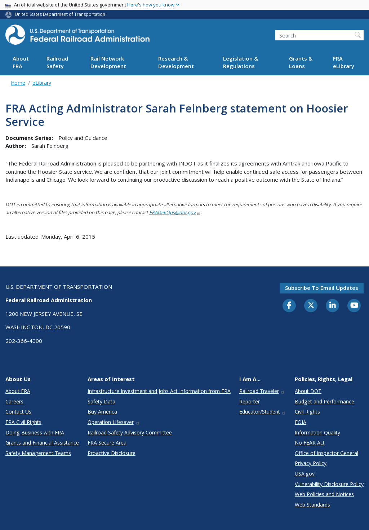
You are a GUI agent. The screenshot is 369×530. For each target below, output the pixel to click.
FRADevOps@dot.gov (175, 212)
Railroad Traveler (262, 391)
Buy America (102, 411)
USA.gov (305, 473)
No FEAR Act (310, 442)
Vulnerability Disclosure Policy (329, 484)
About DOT (308, 391)
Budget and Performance (324, 401)
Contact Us (18, 411)
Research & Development (176, 62)
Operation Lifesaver (114, 422)
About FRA (21, 62)
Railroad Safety (57, 62)
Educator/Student (262, 411)
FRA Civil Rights (23, 422)
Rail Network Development (108, 62)
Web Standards (312, 504)
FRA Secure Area (107, 442)
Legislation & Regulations (240, 62)
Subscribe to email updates (321, 287)
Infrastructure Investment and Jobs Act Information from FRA (159, 391)
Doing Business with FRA (34, 432)
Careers (14, 401)
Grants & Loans (300, 62)
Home (18, 82)
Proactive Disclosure (111, 453)
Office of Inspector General (326, 453)
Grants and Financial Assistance (42, 442)
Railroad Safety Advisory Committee (130, 432)
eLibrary (41, 82)
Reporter (249, 401)
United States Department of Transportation (60, 14)
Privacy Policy (310, 463)
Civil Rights (307, 411)
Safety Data (101, 401)
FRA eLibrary (343, 62)
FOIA (300, 422)
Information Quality (317, 432)
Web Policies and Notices (324, 494)
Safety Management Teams (38, 453)
